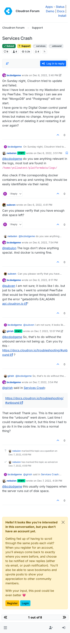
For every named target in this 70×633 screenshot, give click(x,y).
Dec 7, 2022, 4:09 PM (49, 480)
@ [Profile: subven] (8, 286)
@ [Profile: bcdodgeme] (12, 159)
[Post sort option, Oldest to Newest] (7, 63)
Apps (49, 7)
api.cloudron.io (14, 303)
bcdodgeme (14, 75)
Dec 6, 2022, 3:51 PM (49, 153)
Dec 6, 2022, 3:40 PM (45, 75)
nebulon (11, 153)
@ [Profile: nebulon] (9, 248)
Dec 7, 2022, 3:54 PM (45, 382)
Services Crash (34, 388)
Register (12, 603)
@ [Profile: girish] (7, 388)
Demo (50, 11)
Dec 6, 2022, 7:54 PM (45, 242)
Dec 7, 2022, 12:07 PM (47, 331)
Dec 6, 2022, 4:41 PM (39, 204)
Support (24, 46)
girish (10, 331)
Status (60, 7)
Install (62, 15)
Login (25, 603)
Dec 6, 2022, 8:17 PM (45, 280)
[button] (5, 628)
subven (11, 204)
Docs (60, 11)
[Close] (63, 522)
